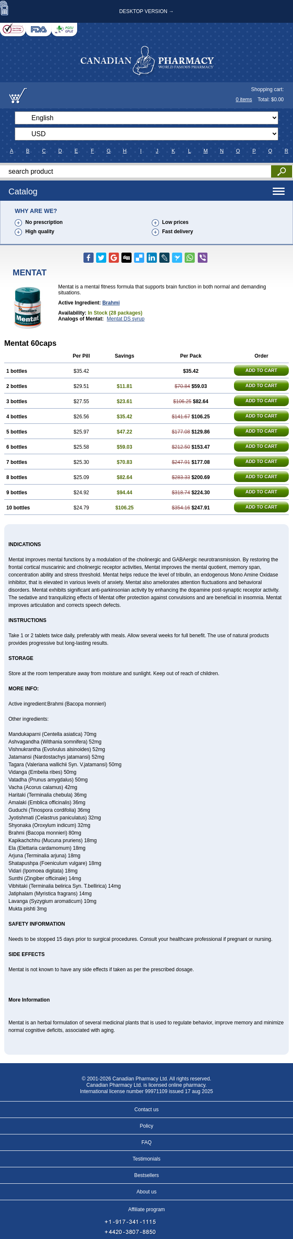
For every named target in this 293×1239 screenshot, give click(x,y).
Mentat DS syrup (125, 319)
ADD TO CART (261, 370)
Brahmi (111, 303)
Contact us (146, 1109)
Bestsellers (146, 1175)
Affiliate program (146, 1209)
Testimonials (146, 1159)
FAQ (146, 1142)
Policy (146, 1126)
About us (146, 1192)
